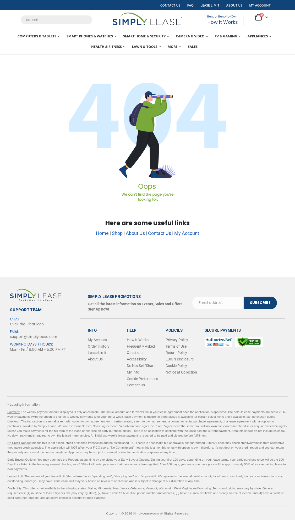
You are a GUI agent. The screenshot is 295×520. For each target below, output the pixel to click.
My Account (260, 5)
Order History (99, 346)
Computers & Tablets (37, 36)
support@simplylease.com (33, 336)
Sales (193, 46)
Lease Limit (209, 5)
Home (102, 233)
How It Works (222, 22)
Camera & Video (190, 36)
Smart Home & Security (144, 36)
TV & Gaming (226, 36)
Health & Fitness (106, 46)
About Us (234, 5)
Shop (117, 233)
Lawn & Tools (144, 46)
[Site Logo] (147, 19)
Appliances (257, 36)
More (173, 46)
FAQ (190, 5)
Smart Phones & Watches (90, 36)
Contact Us (170, 5)
